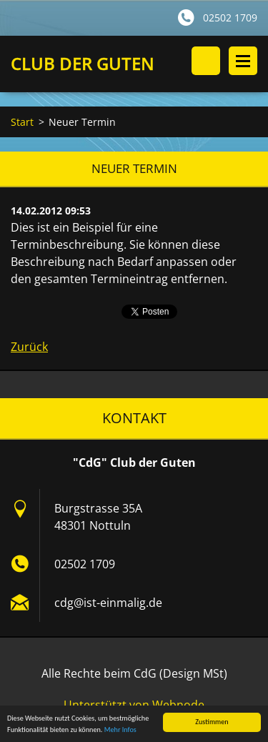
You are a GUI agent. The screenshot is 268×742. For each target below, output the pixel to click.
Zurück (29, 347)
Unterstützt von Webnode (134, 705)
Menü (243, 60)
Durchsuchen (206, 60)
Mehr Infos (120, 730)
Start (22, 122)
